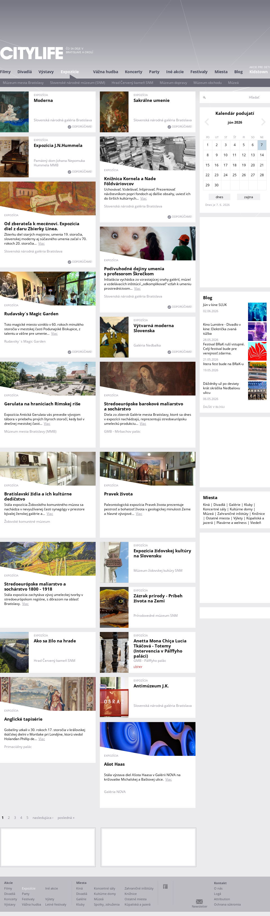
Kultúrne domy (241, 509)
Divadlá (24, 71)
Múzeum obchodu (208, 82)
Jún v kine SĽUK (215, 304)
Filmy (5, 71)
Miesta (221, 71)
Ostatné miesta (218, 518)
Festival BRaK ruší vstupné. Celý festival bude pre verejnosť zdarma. (224, 349)
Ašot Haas (114, 764)
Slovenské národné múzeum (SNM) (77, 82)
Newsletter (199, 906)
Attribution (222, 899)
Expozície (70, 71)
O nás (218, 888)
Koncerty (133, 71)
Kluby (248, 504)
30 (217, 185)
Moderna (43, 100)
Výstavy (46, 71)
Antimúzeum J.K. (151, 686)
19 (244, 165)
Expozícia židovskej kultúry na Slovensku (162, 553)
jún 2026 (235, 122)
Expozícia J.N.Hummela (58, 145)
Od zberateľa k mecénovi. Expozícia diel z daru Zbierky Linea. (41, 226)
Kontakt (220, 883)
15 (208, 165)
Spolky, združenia (107, 904)
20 (253, 165)
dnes (219, 197)
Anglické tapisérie (23, 719)
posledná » (66, 817)
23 (217, 175)
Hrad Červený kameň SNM (132, 82)
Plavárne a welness (232, 522)
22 (208, 175)
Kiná (206, 504)
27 (253, 175)
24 (226, 175)
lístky (138, 667)
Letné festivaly (55, 904)
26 (244, 175)
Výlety (238, 518)
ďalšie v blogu (214, 407)
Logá (217, 894)
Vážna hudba (105, 71)
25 (235, 175)
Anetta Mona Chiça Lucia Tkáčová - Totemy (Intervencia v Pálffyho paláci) (160, 648)
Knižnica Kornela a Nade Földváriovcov (130, 181)
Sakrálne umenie (152, 100)
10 (226, 155)
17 (226, 165)
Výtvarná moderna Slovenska (154, 328)
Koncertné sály (214, 509)
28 (262, 175)
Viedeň (255, 522)
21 (262, 165)
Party (154, 71)
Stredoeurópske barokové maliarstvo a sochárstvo (143, 406)
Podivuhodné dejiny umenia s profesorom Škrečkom (134, 271)
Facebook (165, 886)
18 (235, 165)
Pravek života (118, 494)
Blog (238, 71)
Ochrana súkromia (227, 904)
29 (208, 185)
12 (244, 155)
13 (253, 155)
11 (235, 155)
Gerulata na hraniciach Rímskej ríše (42, 403)
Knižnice (258, 513)
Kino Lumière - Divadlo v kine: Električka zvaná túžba (222, 329)
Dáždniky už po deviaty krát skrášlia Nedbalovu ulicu (221, 388)
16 (217, 165)
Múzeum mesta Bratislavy (23, 82)
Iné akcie (175, 71)
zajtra (248, 197)
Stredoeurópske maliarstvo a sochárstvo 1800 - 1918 (35, 586)
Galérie (234, 504)
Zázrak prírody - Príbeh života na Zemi (158, 598)
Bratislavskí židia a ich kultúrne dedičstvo (38, 496)
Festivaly (199, 71)
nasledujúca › (43, 817)
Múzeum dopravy (173, 82)
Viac (143, 198)
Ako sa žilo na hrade (55, 641)
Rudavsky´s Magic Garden (31, 313)
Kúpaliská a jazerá (137, 904)
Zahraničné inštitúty (232, 513)
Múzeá (233, 82)
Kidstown (258, 71)
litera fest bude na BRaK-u (223, 363)
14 (262, 155)
